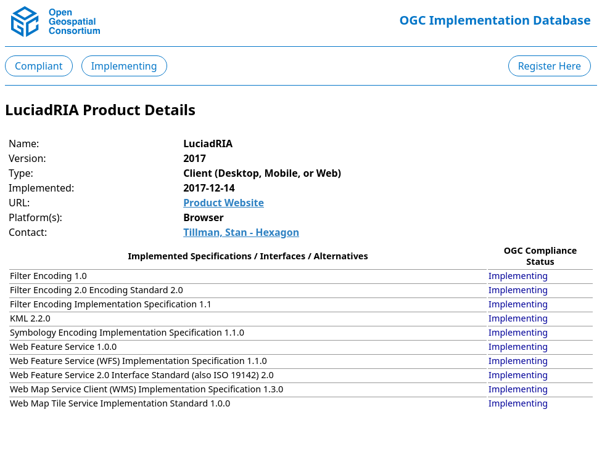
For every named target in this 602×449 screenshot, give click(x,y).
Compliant (39, 66)
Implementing (124, 66)
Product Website (223, 202)
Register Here (549, 66)
